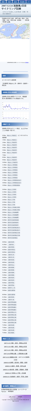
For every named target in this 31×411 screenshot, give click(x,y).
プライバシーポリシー (15, 398)
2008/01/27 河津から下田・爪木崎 (15, 373)
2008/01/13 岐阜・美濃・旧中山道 (15, 366)
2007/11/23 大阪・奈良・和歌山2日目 (15, 343)
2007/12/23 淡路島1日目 (10, 357)
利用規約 (27, 62)
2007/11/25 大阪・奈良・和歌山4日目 (15, 350)
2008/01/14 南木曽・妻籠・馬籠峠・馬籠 (15, 369)
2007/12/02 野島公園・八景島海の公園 (15, 353)
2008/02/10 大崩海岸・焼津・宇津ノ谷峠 (15, 376)
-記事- (8, 22)
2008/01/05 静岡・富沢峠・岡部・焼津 (15, 362)
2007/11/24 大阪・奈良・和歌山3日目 (15, 346)
